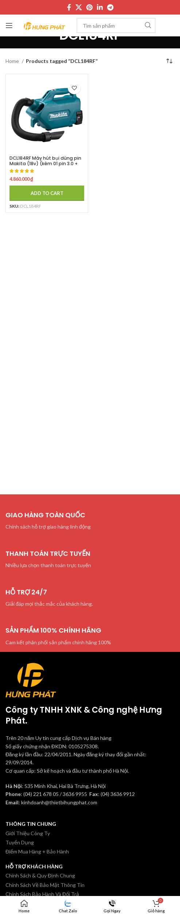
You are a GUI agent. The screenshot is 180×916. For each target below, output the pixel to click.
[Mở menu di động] (9, 25)
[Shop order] (169, 61)
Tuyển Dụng (19, 842)
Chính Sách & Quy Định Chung (40, 875)
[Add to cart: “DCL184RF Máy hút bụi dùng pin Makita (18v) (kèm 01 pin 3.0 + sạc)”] (46, 193)
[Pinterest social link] (89, 7)
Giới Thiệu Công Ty (27, 833)
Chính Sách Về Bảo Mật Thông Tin (45, 885)
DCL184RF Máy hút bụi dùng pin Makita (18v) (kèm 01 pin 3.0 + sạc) (45, 163)
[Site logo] (44, 25)
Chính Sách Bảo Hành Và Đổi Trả (42, 894)
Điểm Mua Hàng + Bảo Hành (37, 851)
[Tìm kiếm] (116, 25)
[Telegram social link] (110, 7)
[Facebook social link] (69, 7)
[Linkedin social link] (100, 7)
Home (12, 61)
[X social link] (78, 7)
